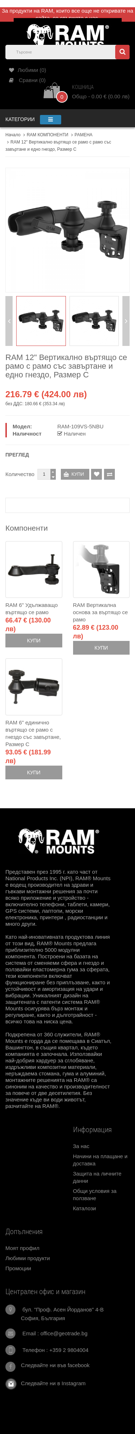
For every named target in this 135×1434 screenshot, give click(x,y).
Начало (13, 134)
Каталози (84, 1208)
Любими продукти (27, 1258)
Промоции (18, 1268)
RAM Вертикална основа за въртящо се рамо (100, 612)
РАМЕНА (84, 134)
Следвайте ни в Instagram (51, 1383)
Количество (20, 474)
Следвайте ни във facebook (55, 1365)
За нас (81, 1146)
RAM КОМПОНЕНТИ (47, 134)
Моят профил (22, 1248)
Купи (33, 640)
